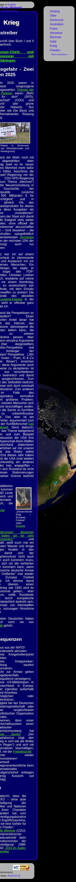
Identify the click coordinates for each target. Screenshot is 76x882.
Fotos (53, 28)
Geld (53, 41)
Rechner (55, 37)
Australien (56, 24)
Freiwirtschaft (22, 751)
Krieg (53, 45)
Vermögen (27, 237)
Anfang (55, 11)
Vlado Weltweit (11, 7)
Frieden (55, 50)
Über (53, 15)
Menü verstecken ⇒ (59, 54)
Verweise (56, 33)
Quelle (20, 526)
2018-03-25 (14, 875)
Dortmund (56, 20)
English (12, 4)
